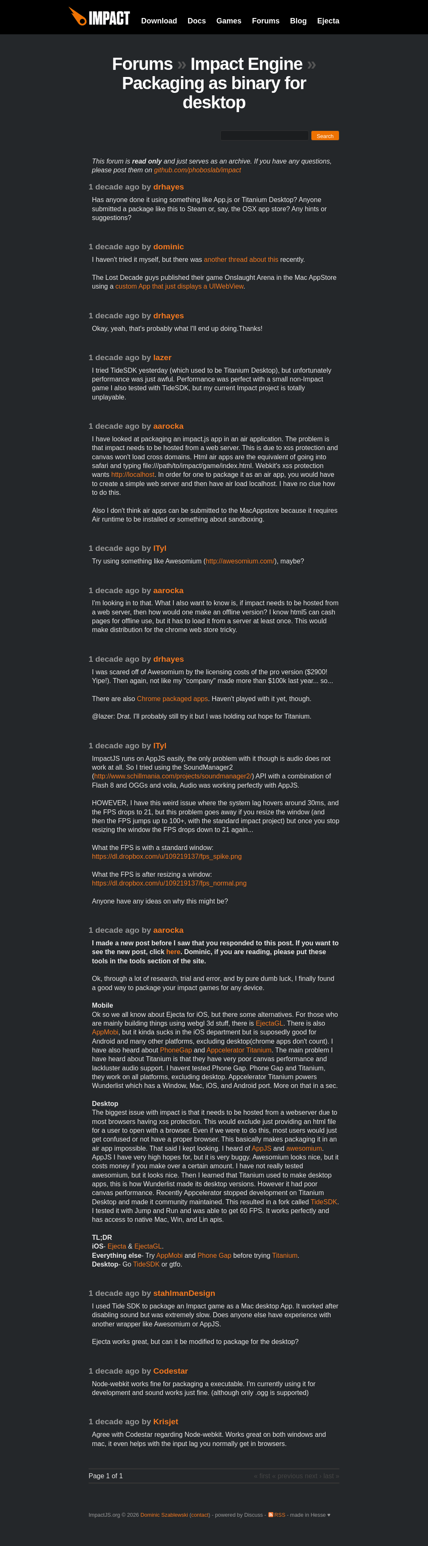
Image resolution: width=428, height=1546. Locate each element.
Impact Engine (247, 64)
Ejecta (328, 21)
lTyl (160, 548)
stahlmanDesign (184, 1293)
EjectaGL (269, 1023)
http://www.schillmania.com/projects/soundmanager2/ (173, 776)
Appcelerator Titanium (239, 1050)
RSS (279, 1515)
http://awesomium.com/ (240, 561)
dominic (168, 246)
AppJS (261, 1148)
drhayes (168, 186)
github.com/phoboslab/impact (197, 170)
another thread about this (241, 259)
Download (159, 21)
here (173, 951)
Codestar (170, 1371)
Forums (266, 21)
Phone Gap (215, 1255)
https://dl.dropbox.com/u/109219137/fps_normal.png (169, 883)
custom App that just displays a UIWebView (179, 286)
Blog (298, 21)
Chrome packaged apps (172, 698)
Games (229, 21)
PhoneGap (176, 1050)
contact (200, 1515)
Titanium (285, 1255)
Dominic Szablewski (164, 1515)
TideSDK (324, 1202)
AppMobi (105, 1032)
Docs (197, 21)
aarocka (168, 426)
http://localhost (132, 474)
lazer (162, 357)
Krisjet (165, 1421)
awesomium (304, 1148)
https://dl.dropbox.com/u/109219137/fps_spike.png (167, 856)
